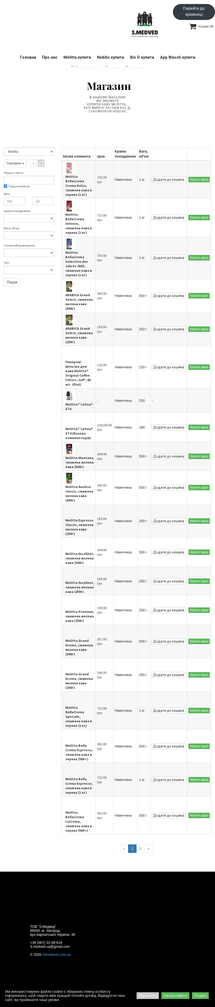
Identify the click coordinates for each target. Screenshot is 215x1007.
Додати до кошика (168, 180)
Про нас (49, 57)
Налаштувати (175, 995)
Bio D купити (142, 57)
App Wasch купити (177, 57)
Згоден (200, 995)
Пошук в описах (17, 186)
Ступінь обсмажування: (19, 245)
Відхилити (147, 995)
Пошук (12, 282)
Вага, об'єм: (12, 228)
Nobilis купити (110, 57)
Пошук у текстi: (14, 173)
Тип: (7, 262)
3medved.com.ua (56, 955)
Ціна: (7, 194)
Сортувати (15, 163)
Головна (28, 57)
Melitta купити (77, 57)
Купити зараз (199, 179)
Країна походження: (17, 211)
